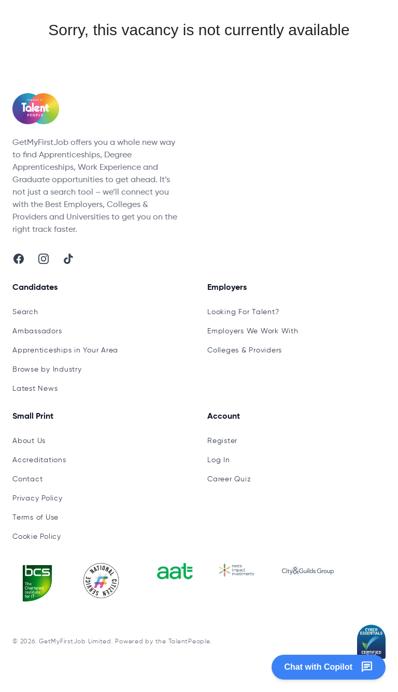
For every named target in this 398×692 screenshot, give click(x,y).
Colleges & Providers (244, 350)
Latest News (35, 388)
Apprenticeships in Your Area (65, 350)
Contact (27, 479)
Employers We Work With (252, 331)
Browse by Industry (47, 369)
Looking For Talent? (243, 312)
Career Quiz (229, 479)
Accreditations (39, 460)
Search (25, 312)
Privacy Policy (37, 498)
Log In (218, 460)
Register (222, 441)
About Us (29, 441)
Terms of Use (35, 517)
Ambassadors (37, 331)
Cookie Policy (36, 536)
